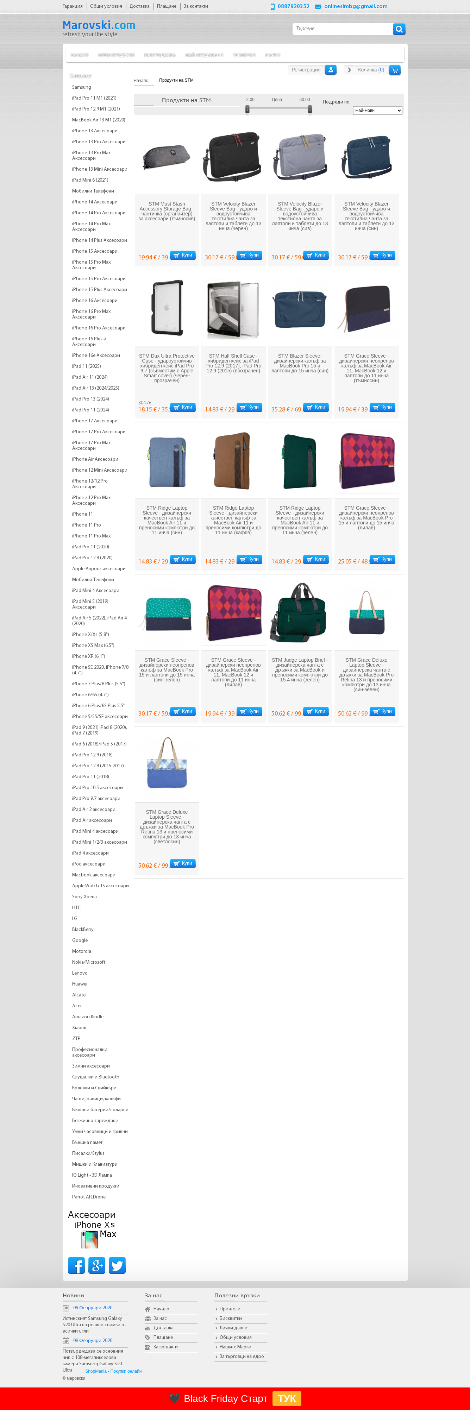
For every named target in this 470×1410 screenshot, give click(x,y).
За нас (160, 1318)
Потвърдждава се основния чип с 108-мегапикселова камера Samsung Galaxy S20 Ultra (93, 1361)
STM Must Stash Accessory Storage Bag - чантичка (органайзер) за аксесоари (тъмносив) (166, 211)
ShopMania (96, 1371)
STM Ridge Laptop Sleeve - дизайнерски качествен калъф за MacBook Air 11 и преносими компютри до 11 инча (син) (167, 520)
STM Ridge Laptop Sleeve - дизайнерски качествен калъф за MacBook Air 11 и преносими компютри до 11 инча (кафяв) (233, 520)
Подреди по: (337, 102)
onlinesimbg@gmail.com (356, 7)
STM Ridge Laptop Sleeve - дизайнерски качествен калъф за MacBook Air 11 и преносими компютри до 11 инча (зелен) (300, 520)
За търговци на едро (242, 1356)
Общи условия (236, 1337)
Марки (272, 55)
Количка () (371, 70)
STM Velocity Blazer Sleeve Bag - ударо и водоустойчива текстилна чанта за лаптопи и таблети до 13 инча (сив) (300, 216)
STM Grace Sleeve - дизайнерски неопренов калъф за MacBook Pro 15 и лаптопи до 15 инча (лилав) (366, 517)
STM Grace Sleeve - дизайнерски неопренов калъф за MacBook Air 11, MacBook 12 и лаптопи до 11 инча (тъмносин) (366, 368)
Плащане (163, 1337)
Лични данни (233, 1328)
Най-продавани (204, 55)
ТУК (287, 1398)
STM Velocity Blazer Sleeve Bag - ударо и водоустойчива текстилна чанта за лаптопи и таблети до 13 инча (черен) (233, 216)
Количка (395, 70)
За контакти (165, 1347)
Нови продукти (116, 55)
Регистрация (306, 70)
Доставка (163, 1328)
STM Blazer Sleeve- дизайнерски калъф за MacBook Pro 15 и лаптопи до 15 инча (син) (300, 363)
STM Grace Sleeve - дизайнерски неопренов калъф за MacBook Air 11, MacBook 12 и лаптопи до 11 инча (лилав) (233, 672)
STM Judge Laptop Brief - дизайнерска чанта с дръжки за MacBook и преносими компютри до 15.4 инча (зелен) (300, 669)
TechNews (244, 55)
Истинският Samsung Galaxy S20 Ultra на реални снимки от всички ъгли (94, 1325)
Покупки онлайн (126, 1371)
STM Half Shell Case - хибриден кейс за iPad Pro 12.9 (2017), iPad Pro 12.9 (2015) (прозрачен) (234, 363)
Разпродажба (160, 55)
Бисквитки (231, 1318)
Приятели (230, 1309)
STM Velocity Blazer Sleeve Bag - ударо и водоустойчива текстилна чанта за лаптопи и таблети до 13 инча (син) (366, 216)
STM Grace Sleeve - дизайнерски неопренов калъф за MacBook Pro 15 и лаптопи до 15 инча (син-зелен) (167, 669)
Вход (331, 70)
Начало (79, 55)
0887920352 (293, 7)
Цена (277, 99)
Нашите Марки (235, 1347)
